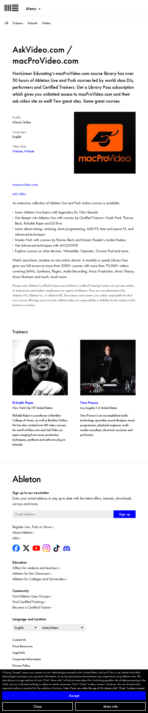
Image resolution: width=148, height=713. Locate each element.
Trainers (18, 23)
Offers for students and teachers (35, 567)
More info (110, 706)
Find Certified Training (27, 601)
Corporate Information (26, 659)
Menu (31, 9)
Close (38, 706)
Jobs (15, 537)
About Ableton (22, 532)
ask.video (19, 193)
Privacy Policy (21, 665)
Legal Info (18, 653)
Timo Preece (89, 402)
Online (46, 23)
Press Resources (22, 646)
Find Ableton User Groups (30, 596)
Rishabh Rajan (23, 402)
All (6, 23)
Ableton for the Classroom (30, 573)
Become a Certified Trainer (31, 607)
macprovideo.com (25, 184)
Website (17, 151)
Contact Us (19, 640)
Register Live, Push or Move (32, 526)
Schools (32, 23)
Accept (74, 695)
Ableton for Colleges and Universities (38, 579)
